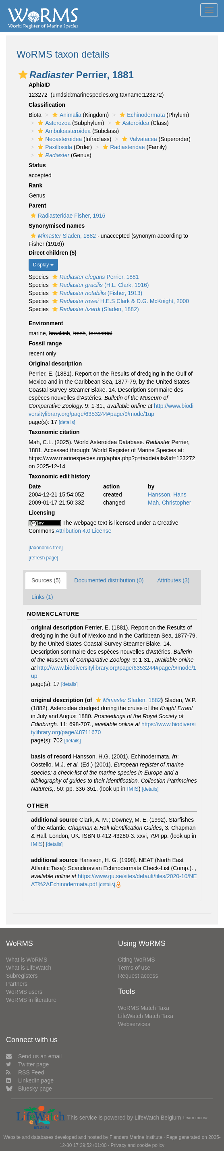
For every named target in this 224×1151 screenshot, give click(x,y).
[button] (23, 74)
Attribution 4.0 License (84, 531)
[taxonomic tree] (46, 548)
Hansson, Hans (167, 494)
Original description (55, 363)
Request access (138, 975)
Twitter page (27, 1064)
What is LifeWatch (28, 967)
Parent (37, 205)
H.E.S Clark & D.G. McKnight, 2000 (119, 301)
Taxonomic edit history (59, 476)
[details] (67, 422)
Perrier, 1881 (94, 277)
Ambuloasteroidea (63, 131)
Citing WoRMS (136, 959)
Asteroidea (131, 123)
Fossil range (45, 343)
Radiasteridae (123, 147)
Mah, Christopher (169, 502)
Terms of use (134, 967)
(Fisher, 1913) (96, 293)
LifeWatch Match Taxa (145, 1016)
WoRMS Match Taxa (143, 1008)
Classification (47, 105)
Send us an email (34, 1056)
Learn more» (195, 1117)
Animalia (65, 115)
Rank (35, 185)
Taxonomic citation (54, 432)
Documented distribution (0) (108, 580)
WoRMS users (24, 992)
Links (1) (42, 597)
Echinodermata (141, 115)
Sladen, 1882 (62, 236)
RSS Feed (25, 1072)
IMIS (133, 788)
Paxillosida (54, 147)
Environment (46, 323)
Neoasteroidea (59, 139)
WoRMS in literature (31, 1000)
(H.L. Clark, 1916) (99, 285)
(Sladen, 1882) (94, 309)
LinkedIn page (30, 1080)
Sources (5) (45, 580)
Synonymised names (57, 225)
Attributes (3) (173, 580)
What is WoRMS (26, 959)
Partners (16, 984)
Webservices (134, 1024)
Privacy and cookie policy (138, 1145)
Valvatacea (138, 139)
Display (43, 265)
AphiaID (39, 84)
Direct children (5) (53, 252)
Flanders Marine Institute (136, 1137)
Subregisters (22, 975)
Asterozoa (53, 123)
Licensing (42, 512)
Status (37, 165)
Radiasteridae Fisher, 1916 (67, 215)
